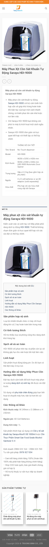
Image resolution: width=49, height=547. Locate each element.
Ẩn (32, 286)
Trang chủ (6, 65)
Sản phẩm (18, 65)
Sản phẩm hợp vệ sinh (14, 291)
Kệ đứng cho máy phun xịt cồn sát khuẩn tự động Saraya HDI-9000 (36, 517)
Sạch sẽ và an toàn (13, 297)
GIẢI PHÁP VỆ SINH (9, 540)
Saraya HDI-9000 (16, 103)
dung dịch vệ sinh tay (20, 383)
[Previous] (2, 511)
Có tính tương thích (13, 294)
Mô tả (4, 209)
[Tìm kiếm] (46, 8)
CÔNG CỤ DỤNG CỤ (27, 540)
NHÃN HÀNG (41, 540)
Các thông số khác (13, 310)
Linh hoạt (9, 300)
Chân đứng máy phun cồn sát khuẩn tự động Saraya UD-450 (12, 517)
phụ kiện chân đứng (24, 392)
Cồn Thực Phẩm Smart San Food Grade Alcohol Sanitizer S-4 (23, 437)
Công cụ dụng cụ (33, 65)
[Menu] (3, 8)
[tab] (24, 209)
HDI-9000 (24, 227)
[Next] (47, 511)
